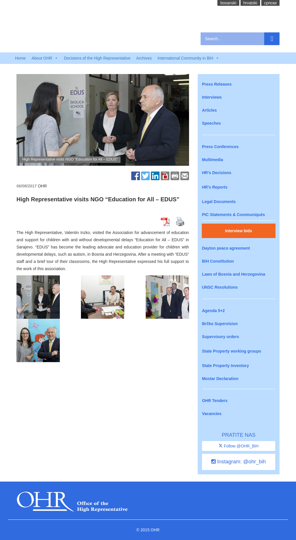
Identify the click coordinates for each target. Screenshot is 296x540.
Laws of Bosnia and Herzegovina (233, 274)
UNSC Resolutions (220, 287)
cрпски (270, 3)
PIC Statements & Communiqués (233, 214)
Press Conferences (220, 146)
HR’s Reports (214, 187)
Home (20, 58)
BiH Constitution (218, 261)
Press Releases (217, 84)
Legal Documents (219, 201)
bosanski (228, 3)
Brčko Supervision (220, 323)
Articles (209, 110)
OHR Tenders (214, 400)
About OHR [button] (45, 58)
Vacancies (212, 413)
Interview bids (238, 230)
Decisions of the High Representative (97, 58)
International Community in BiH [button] (188, 58)
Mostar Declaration (220, 378)
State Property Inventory (225, 365)
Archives (144, 58)
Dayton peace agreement (226, 248)
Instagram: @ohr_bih (238, 462)
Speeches (211, 123)
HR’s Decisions (216, 172)
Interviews (212, 97)
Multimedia (212, 159)
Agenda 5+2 (213, 310)
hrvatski (250, 3)
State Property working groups (231, 351)
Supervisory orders (220, 336)
